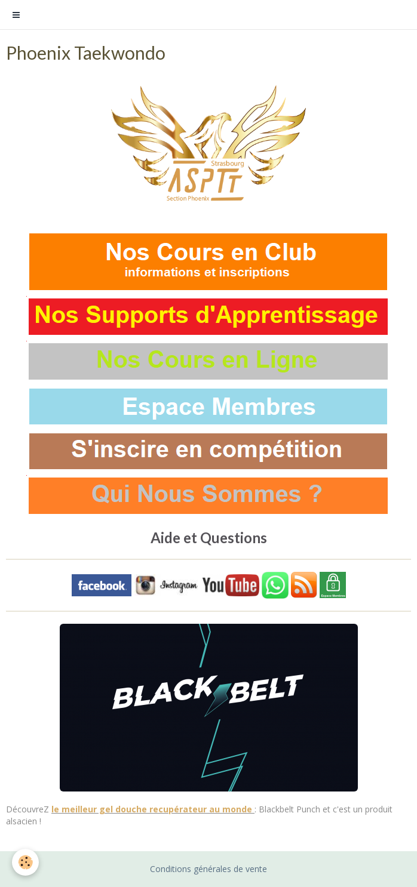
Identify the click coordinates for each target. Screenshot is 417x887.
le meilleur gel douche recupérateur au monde (153, 809)
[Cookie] (25, 862)
